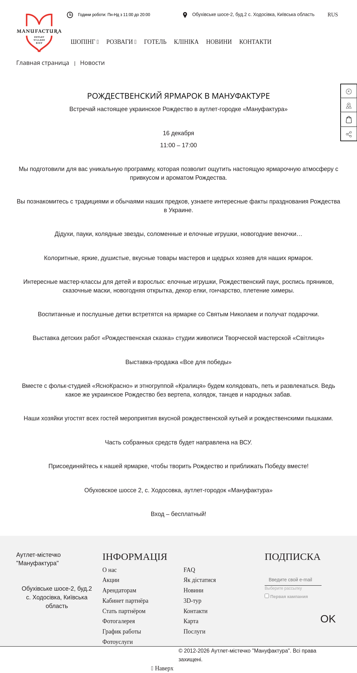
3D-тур (193, 600)
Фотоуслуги (117, 642)
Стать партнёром (124, 611)
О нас (109, 570)
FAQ (189, 570)
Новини (193, 590)
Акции (110, 580)
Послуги (194, 631)
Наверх (162, 668)
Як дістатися (200, 580)
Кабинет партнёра (125, 600)
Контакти (196, 611)
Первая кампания (289, 596)
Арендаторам (119, 590)
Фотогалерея (118, 621)
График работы (121, 631)
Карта (191, 621)
